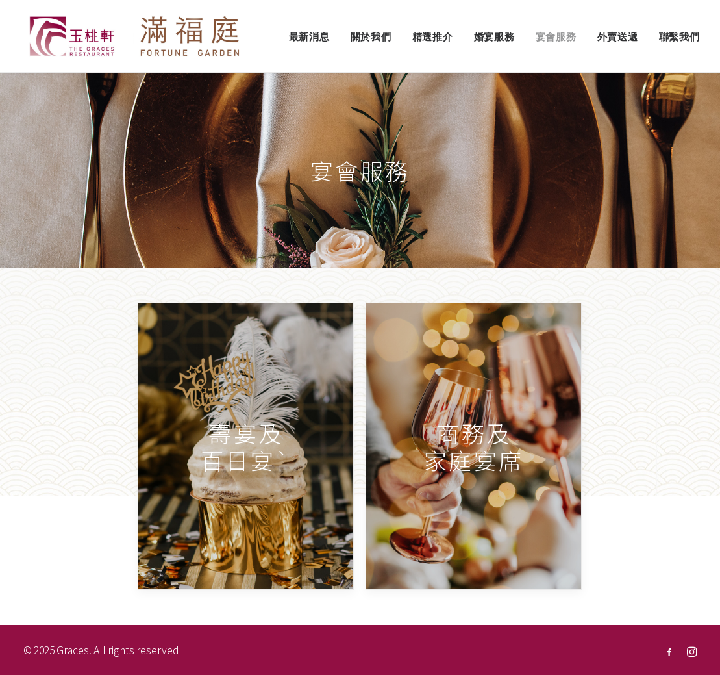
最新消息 (309, 37)
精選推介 (432, 37)
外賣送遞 (617, 37)
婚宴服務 (494, 37)
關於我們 (371, 37)
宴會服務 (556, 37)
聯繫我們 (679, 37)
